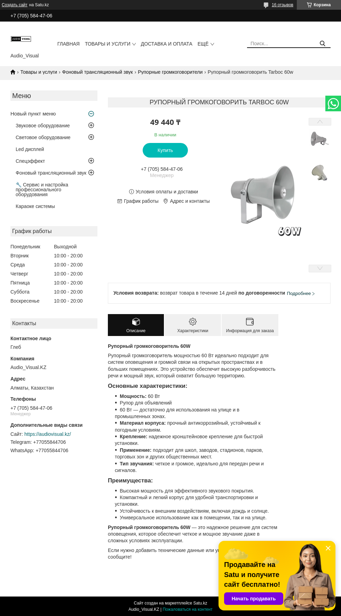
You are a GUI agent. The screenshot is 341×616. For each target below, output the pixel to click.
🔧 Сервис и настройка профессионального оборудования (42, 189)
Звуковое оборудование (43, 125)
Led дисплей (30, 149)
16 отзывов (282, 4)
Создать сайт (14, 4)
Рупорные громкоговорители (170, 72)
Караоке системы (35, 206)
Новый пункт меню (33, 114)
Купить (165, 150)
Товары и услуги (107, 44)
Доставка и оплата (166, 44)
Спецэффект (30, 161)
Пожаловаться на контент (187, 609)
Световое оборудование (43, 137)
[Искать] (323, 43)
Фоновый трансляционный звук (97, 72)
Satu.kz (200, 603)
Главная (68, 44)
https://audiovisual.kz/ (47, 434)
